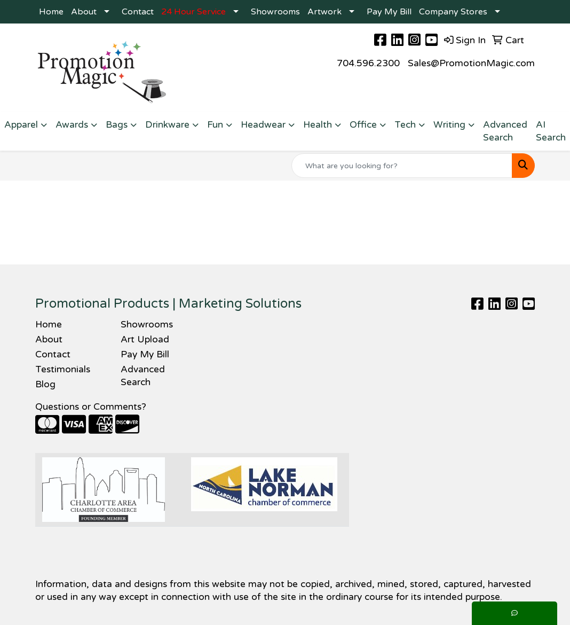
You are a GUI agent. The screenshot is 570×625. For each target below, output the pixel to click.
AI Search (551, 131)
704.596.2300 (368, 63)
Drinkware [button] (167, 124)
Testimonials (62, 369)
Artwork (324, 11)
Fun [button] (215, 124)
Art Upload (145, 339)
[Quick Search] (401, 165)
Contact (138, 11)
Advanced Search (505, 131)
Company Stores (453, 11)
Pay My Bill (389, 11)
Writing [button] (449, 124)
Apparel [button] (21, 124)
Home (51, 11)
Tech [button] (405, 124)
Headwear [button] (263, 124)
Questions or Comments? (90, 406)
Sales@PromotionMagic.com (471, 63)
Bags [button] (117, 124)
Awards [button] (72, 124)
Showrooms (275, 11)
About (84, 11)
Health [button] (317, 124)
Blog (45, 384)
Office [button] (363, 124)
